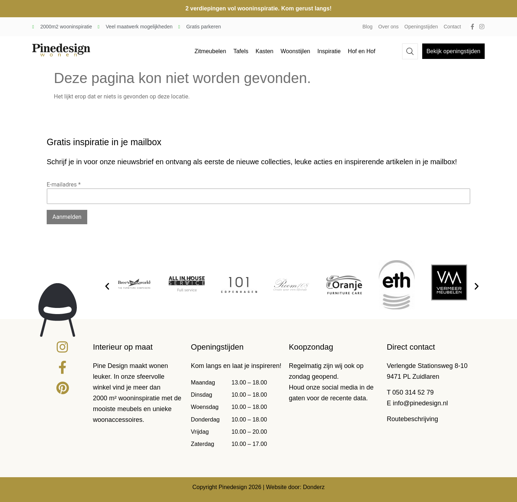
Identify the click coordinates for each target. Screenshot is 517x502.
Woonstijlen (295, 51)
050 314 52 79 (413, 392)
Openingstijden (421, 26)
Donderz (314, 487)
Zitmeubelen (210, 51)
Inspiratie (329, 51)
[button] (107, 285)
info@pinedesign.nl (420, 403)
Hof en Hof (361, 51)
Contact (452, 26)
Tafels (240, 51)
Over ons (388, 26)
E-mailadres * (64, 184)
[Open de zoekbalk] (410, 51)
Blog (368, 26)
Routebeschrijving (412, 419)
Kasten (265, 51)
